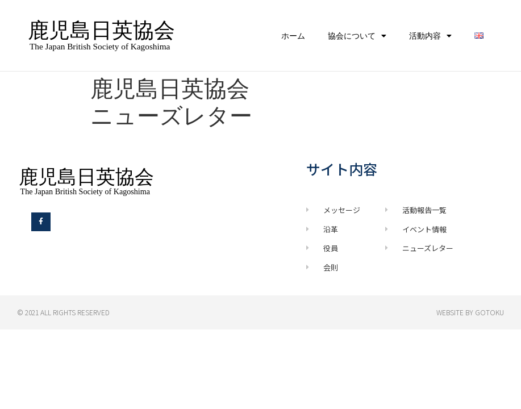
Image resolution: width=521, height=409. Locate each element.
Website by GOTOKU (470, 312)
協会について (357, 35)
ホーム (293, 36)
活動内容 (430, 35)
